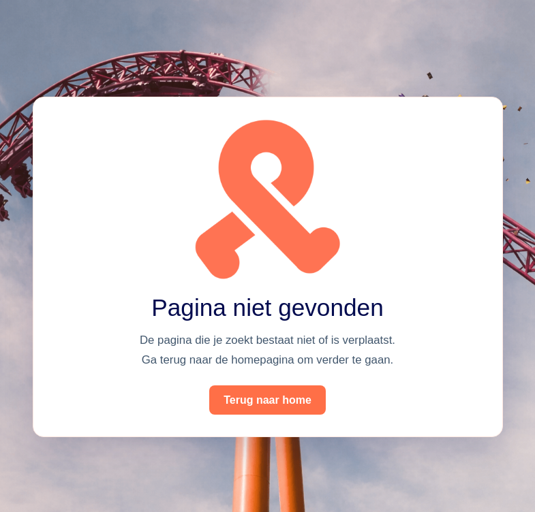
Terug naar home (267, 400)
